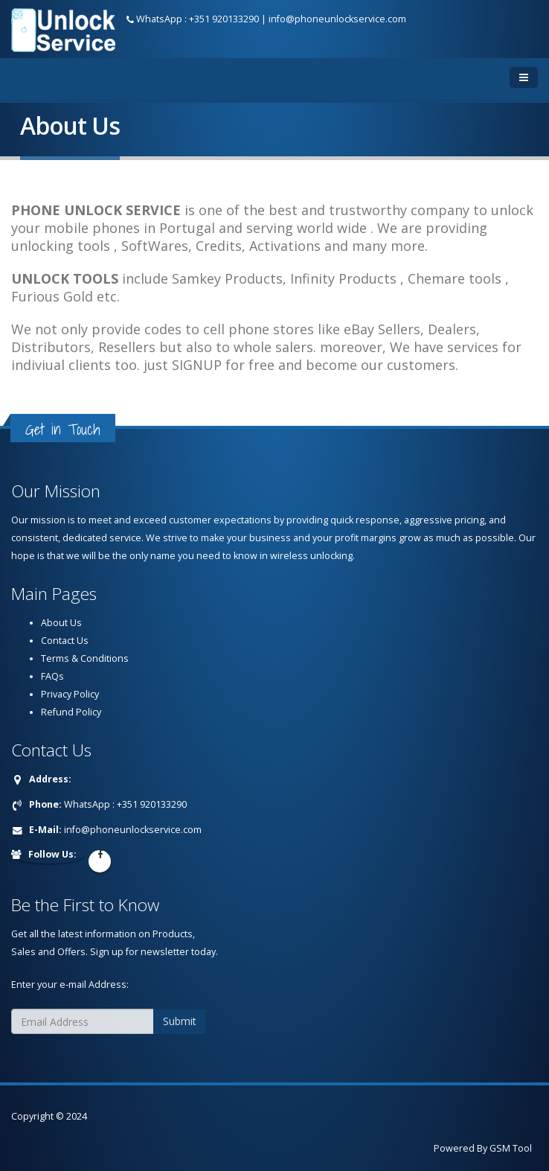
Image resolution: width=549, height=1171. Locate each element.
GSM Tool (510, 1148)
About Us (61, 622)
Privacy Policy (70, 694)
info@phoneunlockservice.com (337, 19)
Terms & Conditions (85, 658)
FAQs (52, 676)
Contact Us (65, 640)
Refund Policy (71, 712)
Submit (179, 1021)
